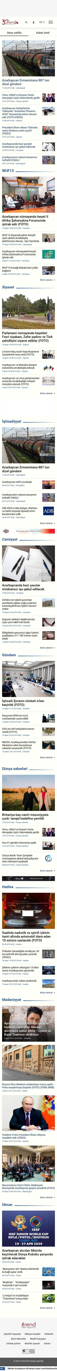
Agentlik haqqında (12, 1334)
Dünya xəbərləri (14, 769)
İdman (7, 1205)
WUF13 (8, 171)
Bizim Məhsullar (18, 1339)
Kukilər (47, 1343)
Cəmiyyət (9, 539)
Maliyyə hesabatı (32, 1334)
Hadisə (7, 887)
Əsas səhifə (14, 32)
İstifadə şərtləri (14, 1343)
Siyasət (8, 287)
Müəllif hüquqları (38, 1339)
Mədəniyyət (11, 1000)
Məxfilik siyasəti (32, 1343)
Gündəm (9, 655)
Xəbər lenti (42, 32)
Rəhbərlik (49, 1334)
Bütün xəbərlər (46, 280)
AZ (40, 22)
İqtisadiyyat (11, 421)
